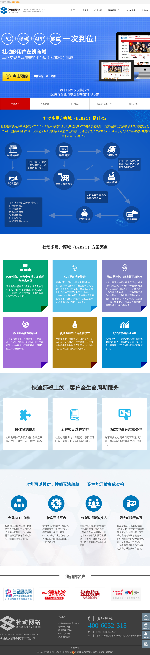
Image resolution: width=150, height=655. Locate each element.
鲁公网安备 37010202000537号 (85, 652)
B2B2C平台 (130, 10)
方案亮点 (45, 104)
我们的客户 (134, 104)
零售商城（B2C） (65, 630)
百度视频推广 (114, 10)
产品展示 (84, 10)
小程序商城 (75, 648)
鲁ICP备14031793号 (105, 652)
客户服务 (74, 104)
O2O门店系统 (64, 633)
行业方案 (98, 10)
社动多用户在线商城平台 (68, 623)
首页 (73, 10)
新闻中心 (145, 10)
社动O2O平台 (64, 627)
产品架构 (15, 104)
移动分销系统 (64, 637)
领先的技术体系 (104, 104)
